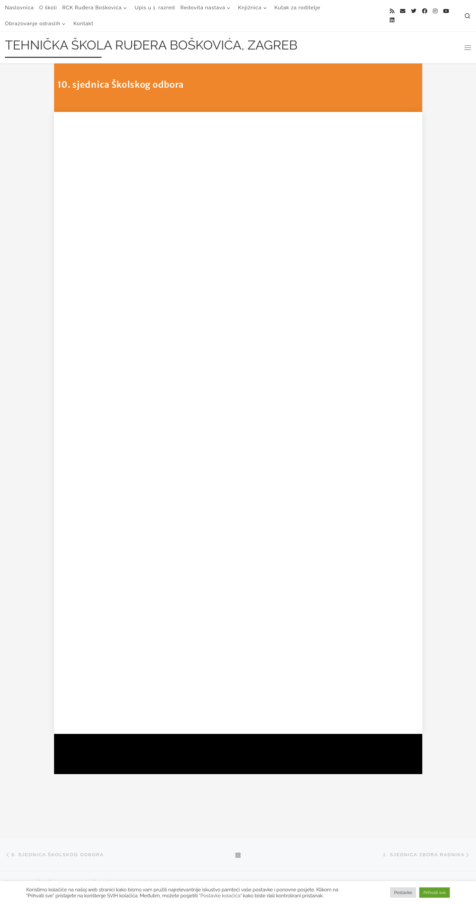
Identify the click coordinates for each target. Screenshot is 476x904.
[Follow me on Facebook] (424, 11)
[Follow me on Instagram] (435, 11)
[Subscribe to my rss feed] (392, 11)
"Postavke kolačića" (220, 895)
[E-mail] (402, 11)
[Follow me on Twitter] (413, 11)
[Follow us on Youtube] (446, 11)
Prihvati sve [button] (434, 892)
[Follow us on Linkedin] (392, 20)
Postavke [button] (403, 892)
